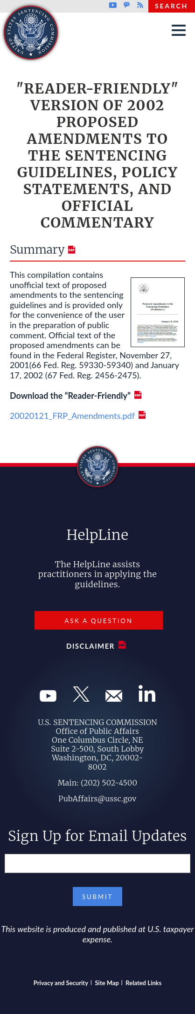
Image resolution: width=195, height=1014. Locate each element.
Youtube (112, 4)
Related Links (143, 983)
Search (171, 6)
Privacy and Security (61, 983)
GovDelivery (126, 4)
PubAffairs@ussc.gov (97, 798)
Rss (139, 4)
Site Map (107, 983)
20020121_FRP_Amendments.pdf (72, 415)
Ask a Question (98, 621)
